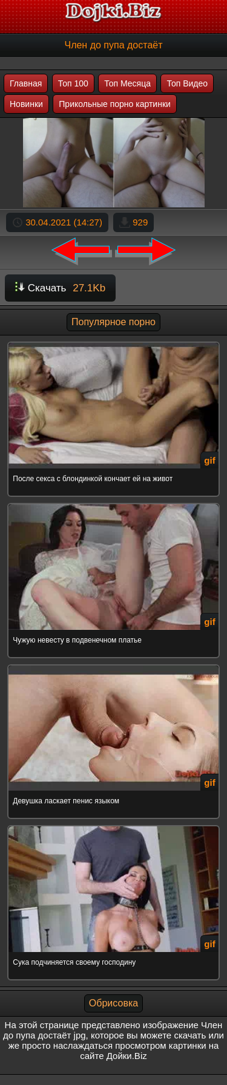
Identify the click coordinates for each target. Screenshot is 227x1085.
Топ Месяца (127, 83)
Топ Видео (187, 83)
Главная (26, 83)
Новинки (26, 104)
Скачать (60, 288)
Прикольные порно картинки (115, 104)
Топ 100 (73, 83)
